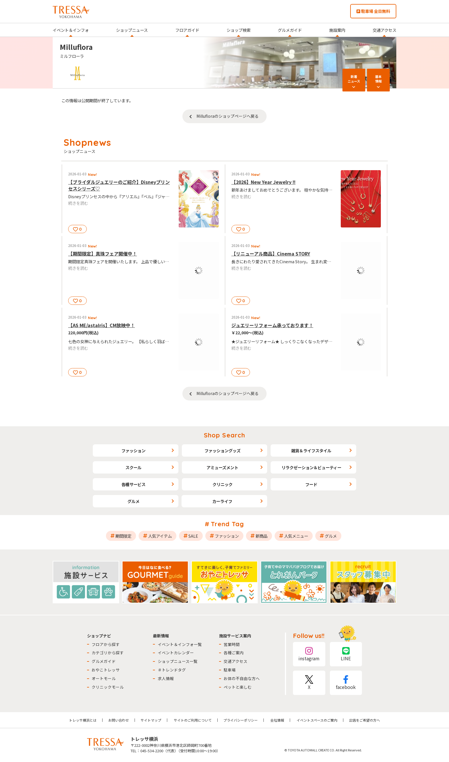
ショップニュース (132, 30)
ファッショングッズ (222, 450)
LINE (346, 654)
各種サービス (133, 484)
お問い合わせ (118, 720)
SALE (193, 536)
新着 (353, 78)
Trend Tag (227, 524)
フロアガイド (187, 30)
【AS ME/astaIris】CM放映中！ (101, 325)
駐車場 (230, 670)
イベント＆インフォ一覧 (180, 644)
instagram (309, 654)
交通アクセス (384, 30)
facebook (346, 682)
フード (311, 484)
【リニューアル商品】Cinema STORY (270, 253)
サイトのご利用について (193, 720)
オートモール (104, 678)
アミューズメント (222, 467)
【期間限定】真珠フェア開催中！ (102, 253)
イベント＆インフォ (71, 30)
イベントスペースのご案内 (317, 720)
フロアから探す (106, 644)
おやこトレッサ (106, 670)
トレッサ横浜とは (83, 720)
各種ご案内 (234, 652)
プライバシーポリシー (240, 720)
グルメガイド (290, 30)
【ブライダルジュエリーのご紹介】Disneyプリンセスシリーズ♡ (119, 185)
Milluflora (76, 47)
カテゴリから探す (108, 652)
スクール (133, 467)
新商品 (261, 536)
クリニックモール (108, 687)
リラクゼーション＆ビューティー (311, 467)
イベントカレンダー (176, 652)
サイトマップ (151, 720)
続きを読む (78, 203)
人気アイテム (160, 536)
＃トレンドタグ (172, 670)
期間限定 (123, 536)
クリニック (222, 484)
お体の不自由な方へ (242, 678)
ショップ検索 (239, 30)
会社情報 (277, 720)
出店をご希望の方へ (364, 720)
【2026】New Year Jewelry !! (263, 181)
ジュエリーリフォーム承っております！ (272, 325)
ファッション (133, 450)
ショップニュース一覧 (178, 661)
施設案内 (337, 30)
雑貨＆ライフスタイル (311, 450)
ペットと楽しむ (238, 687)
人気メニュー (296, 536)
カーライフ (222, 501)
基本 (378, 78)
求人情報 (166, 678)
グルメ (133, 501)
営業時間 (232, 644)
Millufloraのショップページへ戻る (227, 116)
